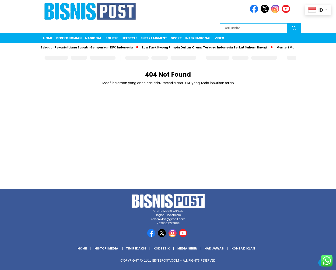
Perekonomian (69, 38)
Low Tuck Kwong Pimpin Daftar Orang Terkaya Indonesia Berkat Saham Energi (205, 47)
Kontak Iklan (243, 248)
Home (47, 38)
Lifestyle (129, 38)
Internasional (198, 38)
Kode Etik (162, 248)
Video (219, 38)
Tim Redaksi (136, 248)
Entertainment (154, 38)
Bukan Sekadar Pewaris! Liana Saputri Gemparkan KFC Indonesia (82, 47)
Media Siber (187, 248)
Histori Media (106, 248)
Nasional (93, 38)
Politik (111, 38)
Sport (176, 38)
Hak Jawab (214, 248)
